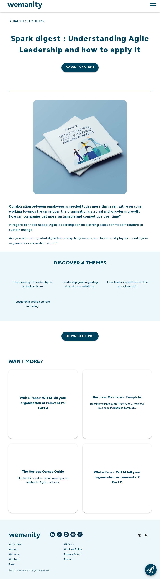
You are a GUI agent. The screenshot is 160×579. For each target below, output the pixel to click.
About (13, 549)
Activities (15, 544)
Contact (14, 559)
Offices (69, 544)
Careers (14, 554)
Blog (12, 564)
